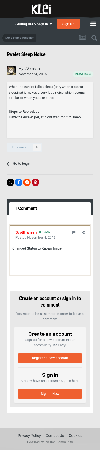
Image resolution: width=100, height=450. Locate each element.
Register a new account (50, 358)
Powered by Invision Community (50, 442)
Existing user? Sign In (33, 24)
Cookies (75, 435)
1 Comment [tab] (26, 208)
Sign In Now (50, 394)
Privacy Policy (29, 435)
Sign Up (68, 24)
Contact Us (55, 435)
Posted (35, 237)
